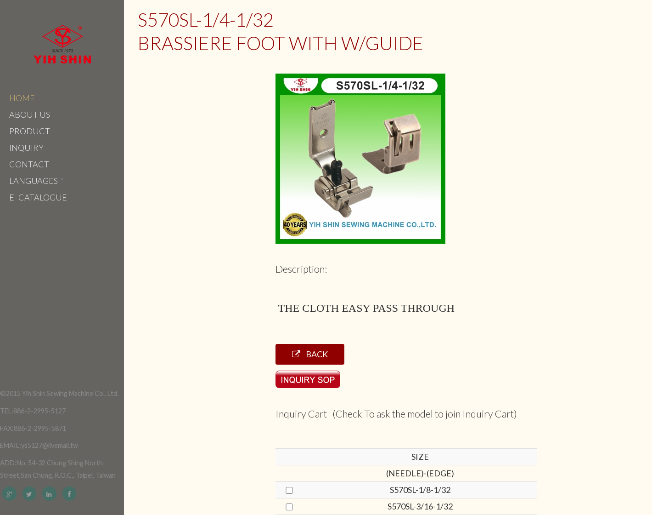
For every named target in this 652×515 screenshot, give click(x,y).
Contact (29, 164)
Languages (36, 181)
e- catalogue (38, 197)
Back (310, 354)
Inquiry (26, 148)
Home (22, 98)
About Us (29, 114)
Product (29, 131)
